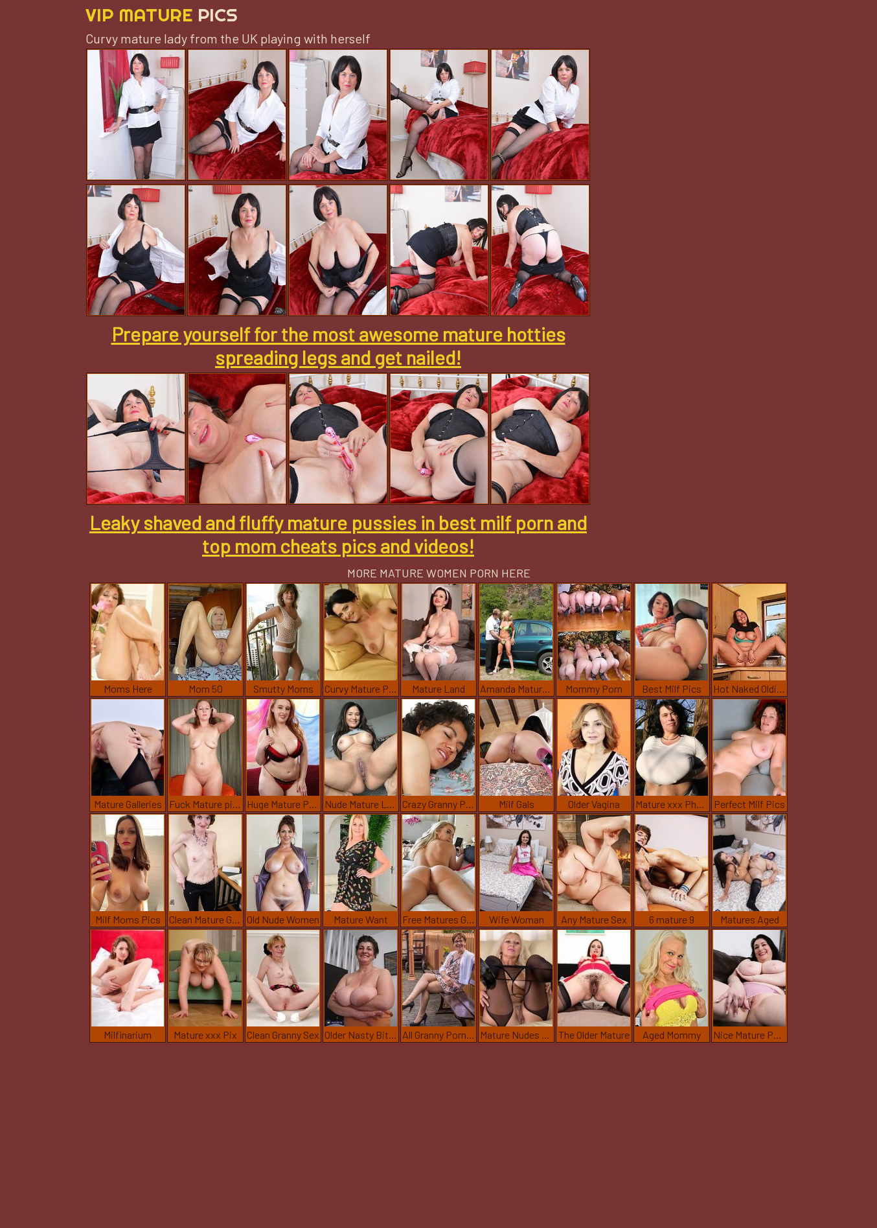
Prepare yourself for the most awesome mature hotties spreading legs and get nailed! (338, 345)
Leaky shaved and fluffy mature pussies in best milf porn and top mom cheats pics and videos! (338, 534)
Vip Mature (161, 14)
